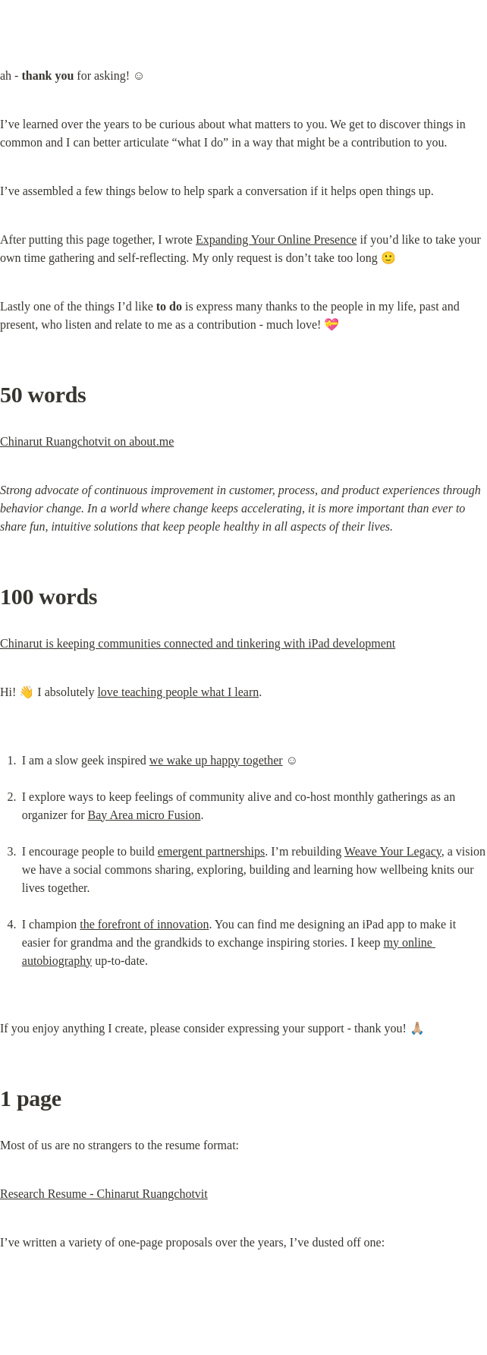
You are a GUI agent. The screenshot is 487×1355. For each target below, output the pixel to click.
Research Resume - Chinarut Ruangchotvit (104, 1193)
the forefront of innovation (144, 924)
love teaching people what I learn (178, 691)
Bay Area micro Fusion (144, 814)
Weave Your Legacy (392, 851)
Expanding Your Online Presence (276, 239)
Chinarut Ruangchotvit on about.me (87, 441)
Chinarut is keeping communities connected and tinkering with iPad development (197, 643)
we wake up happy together (216, 760)
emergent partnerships (211, 851)
